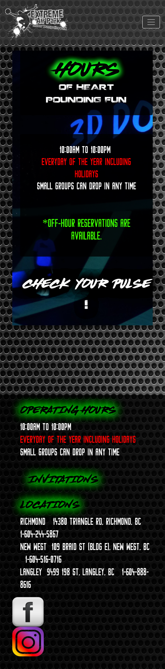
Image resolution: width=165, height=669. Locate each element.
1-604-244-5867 (39, 534)
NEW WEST (33, 546)
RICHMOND (32, 521)
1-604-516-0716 (43, 559)
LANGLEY (31, 572)
